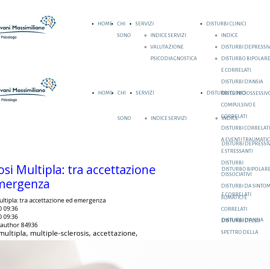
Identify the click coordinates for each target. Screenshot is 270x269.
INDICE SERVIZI (168, 35)
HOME (105, 24)
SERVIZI (144, 24)
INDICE (229, 35)
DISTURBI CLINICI (226, 24)
